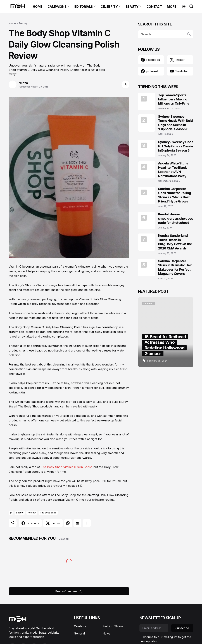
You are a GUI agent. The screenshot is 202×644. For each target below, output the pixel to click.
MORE (171, 6)
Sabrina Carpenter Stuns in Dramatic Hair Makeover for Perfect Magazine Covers (175, 267)
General (79, 633)
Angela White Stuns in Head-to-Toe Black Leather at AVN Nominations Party (174, 169)
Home (12, 23)
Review (32, 512)
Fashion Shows (113, 626)
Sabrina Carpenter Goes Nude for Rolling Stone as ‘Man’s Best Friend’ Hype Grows (174, 195)
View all (64, 538)
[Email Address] (153, 628)
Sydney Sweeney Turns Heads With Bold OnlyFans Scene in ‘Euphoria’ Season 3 (175, 123)
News (106, 633)
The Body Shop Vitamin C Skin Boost (66, 467)
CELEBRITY (109, 6)
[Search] (189, 6)
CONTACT (154, 6)
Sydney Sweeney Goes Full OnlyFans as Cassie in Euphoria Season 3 (175, 146)
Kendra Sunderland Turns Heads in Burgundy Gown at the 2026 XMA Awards (175, 242)
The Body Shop (48, 512)
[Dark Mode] (182, 6)
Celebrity (80, 626)
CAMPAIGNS (57, 6)
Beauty (23, 23)
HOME (37, 6)
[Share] (125, 84)
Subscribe (182, 628)
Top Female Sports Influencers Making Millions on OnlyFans (173, 99)
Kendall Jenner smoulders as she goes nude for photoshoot (175, 218)
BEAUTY (132, 6)
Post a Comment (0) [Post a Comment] (68, 591)
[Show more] (87, 523)
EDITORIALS (83, 6)
